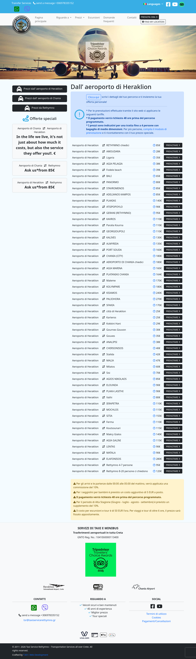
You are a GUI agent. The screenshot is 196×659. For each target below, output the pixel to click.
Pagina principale (40, 19)
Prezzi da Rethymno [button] (39, 108)
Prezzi (78, 17)
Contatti (132, 17)
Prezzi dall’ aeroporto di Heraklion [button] (39, 89)
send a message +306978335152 (55, 3)
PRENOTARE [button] (173, 145)
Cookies (156, 617)
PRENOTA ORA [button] (149, 17)
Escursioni (94, 17)
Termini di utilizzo (156, 613)
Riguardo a (62, 17)
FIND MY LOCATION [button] (153, 21)
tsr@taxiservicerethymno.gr (39, 620)
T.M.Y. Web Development (35, 654)
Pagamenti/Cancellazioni (156, 621)
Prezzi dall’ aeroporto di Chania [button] (39, 98)
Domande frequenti (109, 19)
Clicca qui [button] (93, 97)
